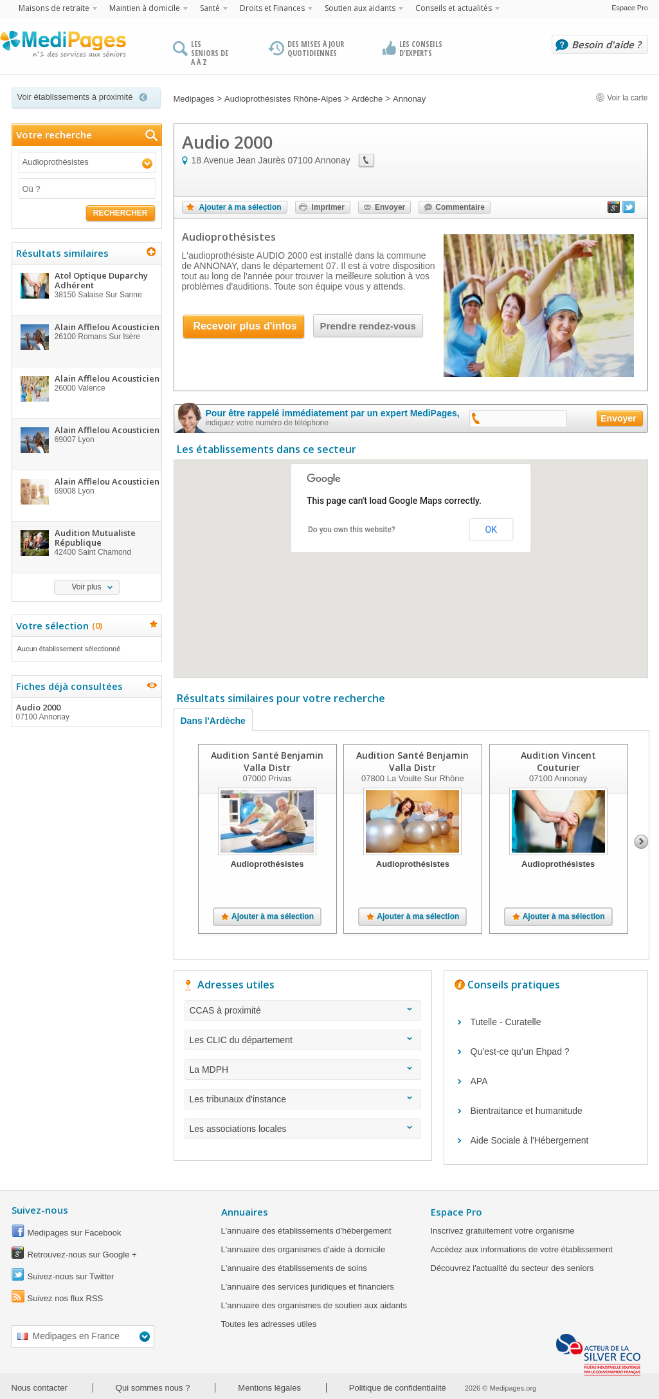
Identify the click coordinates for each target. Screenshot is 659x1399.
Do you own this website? (351, 529)
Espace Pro (629, 8)
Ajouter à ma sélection (240, 207)
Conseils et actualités (453, 8)
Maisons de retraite (54, 8)
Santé (210, 8)
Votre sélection (57, 625)
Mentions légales (269, 1388)
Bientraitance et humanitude (526, 1111)
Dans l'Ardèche (213, 721)
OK (491, 529)
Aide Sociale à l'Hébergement (530, 1140)
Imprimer (328, 207)
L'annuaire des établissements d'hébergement (306, 1231)
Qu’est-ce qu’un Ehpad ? (520, 1051)
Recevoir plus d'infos (245, 325)
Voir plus (86, 586)
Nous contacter (40, 1388)
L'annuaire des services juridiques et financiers (307, 1287)
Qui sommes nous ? (153, 1388)
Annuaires (244, 1211)
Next (641, 842)
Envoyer (390, 207)
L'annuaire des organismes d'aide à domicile (303, 1249)
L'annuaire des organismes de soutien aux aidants (314, 1305)
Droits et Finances (272, 8)
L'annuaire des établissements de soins (294, 1268)
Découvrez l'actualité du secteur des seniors (512, 1268)
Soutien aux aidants (360, 8)
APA (479, 1081)
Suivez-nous (40, 1209)
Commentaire (460, 207)
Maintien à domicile (144, 8)
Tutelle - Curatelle (506, 1022)
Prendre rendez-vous (368, 325)
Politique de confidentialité (397, 1388)
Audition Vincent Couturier (557, 761)
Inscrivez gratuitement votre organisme (503, 1231)
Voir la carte (621, 97)
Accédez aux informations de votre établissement (522, 1249)
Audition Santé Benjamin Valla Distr (267, 761)
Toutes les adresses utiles (269, 1324)
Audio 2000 (86, 711)
